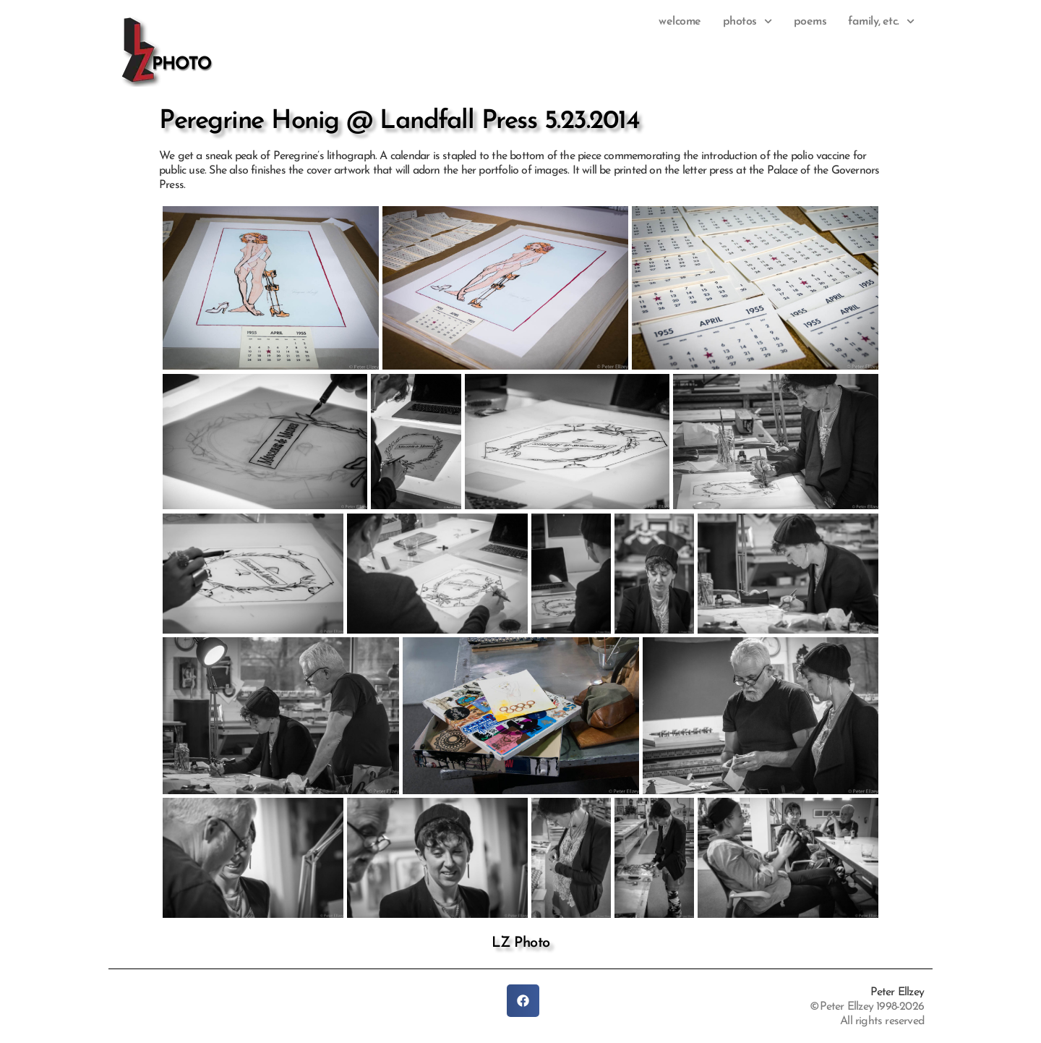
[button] (523, 1000)
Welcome (680, 21)
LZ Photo (521, 943)
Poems (810, 21)
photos (747, 21)
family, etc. (881, 21)
